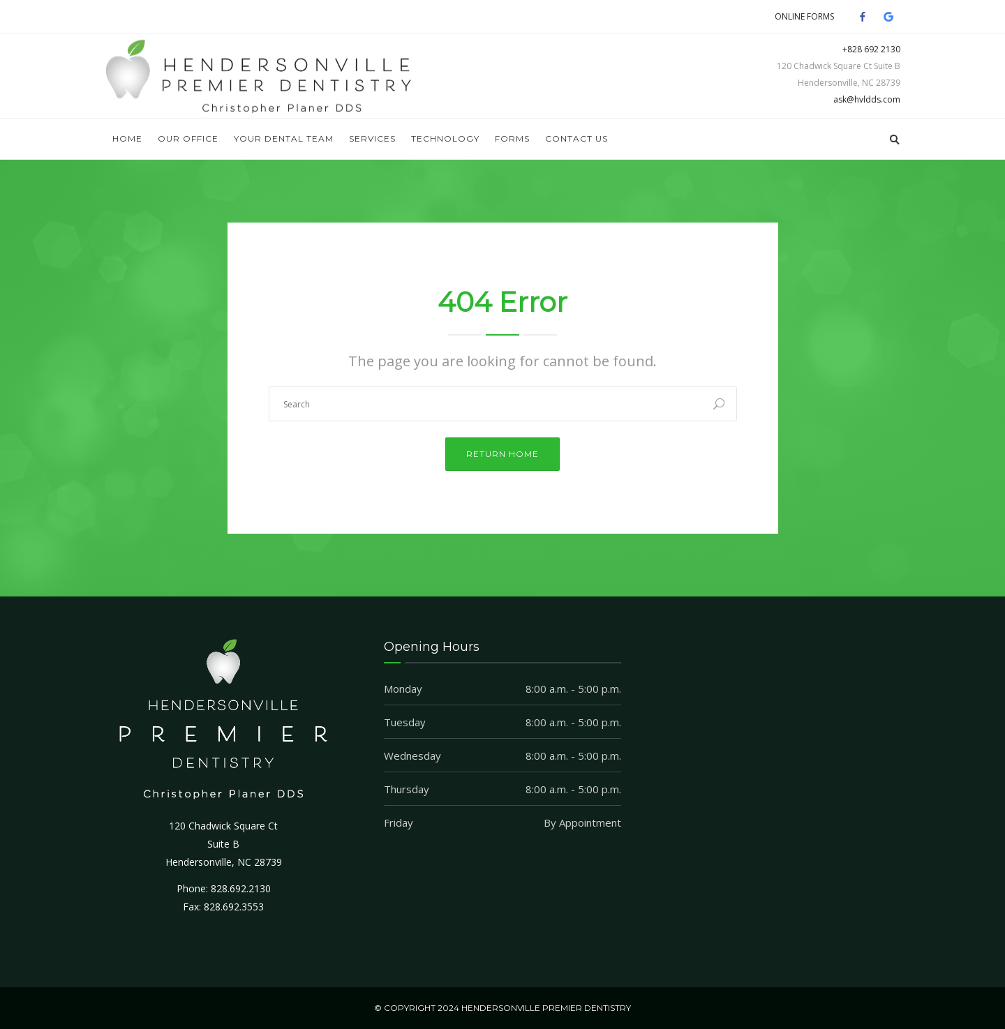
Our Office (188, 138)
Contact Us (576, 138)
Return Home (502, 454)
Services (372, 138)
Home (127, 138)
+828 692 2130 (871, 49)
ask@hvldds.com (866, 99)
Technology (445, 138)
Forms (512, 138)
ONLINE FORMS (804, 16)
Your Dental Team (284, 138)
